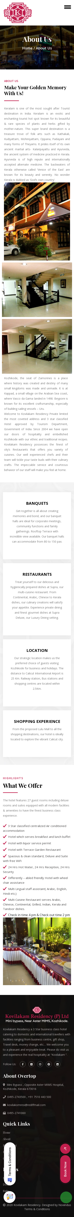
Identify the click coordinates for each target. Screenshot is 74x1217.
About (6, 1139)
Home (27, 48)
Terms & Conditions (37, 1209)
